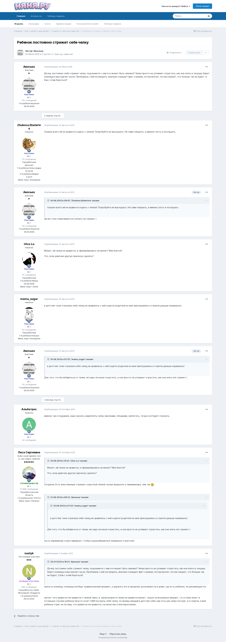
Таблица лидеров (112, 24)
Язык (103, 634)
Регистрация (202, 6)
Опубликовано (58, 67)
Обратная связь (117, 634)
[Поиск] (189, 16)
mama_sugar (29, 298)
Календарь (34, 24)
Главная (21, 17)
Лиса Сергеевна (29, 452)
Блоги (47, 24)
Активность (36, 16)
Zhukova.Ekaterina (29, 126)
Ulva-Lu (29, 244)
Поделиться (174, 52)
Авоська (38, 51)
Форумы (18, 24)
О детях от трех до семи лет (57, 54)
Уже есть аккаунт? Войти (175, 6)
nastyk (29, 553)
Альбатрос (29, 409)
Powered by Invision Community (113, 637)
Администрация (63, 24)
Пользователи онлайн (87, 24)
